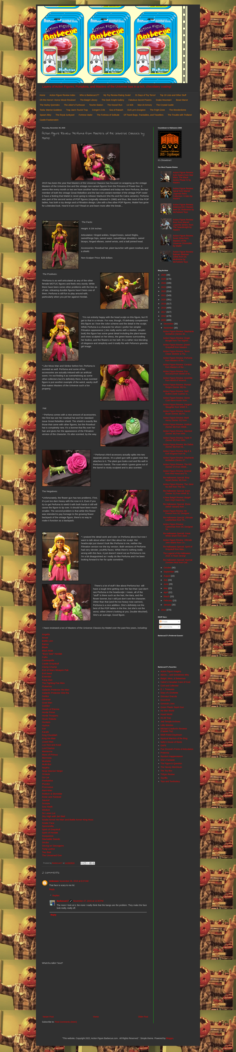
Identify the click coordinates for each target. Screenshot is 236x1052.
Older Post (143, 1017)
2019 (163, 303)
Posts (163, 621)
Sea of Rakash (116, 110)
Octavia (46, 774)
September (169, 571)
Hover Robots (49, 719)
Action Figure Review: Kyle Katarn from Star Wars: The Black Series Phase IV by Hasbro (183, 177)
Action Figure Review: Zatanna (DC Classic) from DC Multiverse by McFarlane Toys (183, 208)
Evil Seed (47, 673)
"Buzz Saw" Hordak (52, 653)
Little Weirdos (167, 725)
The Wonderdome (177, 110)
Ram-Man (47, 790)
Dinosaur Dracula (169, 696)
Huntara (46, 722)
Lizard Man (47, 741)
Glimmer (46, 699)
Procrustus (47, 787)
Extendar (46, 676)
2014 (163, 610)
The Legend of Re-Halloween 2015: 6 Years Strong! (177, 554)
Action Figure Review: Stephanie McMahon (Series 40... (178, 332)
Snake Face (48, 823)
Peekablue (47, 780)
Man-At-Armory (145, 105)
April (166, 592)
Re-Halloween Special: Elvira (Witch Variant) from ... (176, 505)
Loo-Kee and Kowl (51, 745)
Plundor (46, 784)
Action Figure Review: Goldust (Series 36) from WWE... (177, 425)
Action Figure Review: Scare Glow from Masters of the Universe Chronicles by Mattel (183, 240)
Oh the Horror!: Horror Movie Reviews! (58, 100)
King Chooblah (49, 735)
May (166, 588)
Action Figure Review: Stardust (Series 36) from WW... (177, 432)
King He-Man (49, 738)
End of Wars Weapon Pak (55, 670)
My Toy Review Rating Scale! (117, 95)
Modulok (46, 761)
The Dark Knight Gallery (113, 100)
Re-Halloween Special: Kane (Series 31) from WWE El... (177, 492)
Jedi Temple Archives (170, 721)
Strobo (45, 842)
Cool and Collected (169, 685)
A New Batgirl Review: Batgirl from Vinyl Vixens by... (176, 498)
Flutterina (47, 686)
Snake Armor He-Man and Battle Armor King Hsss (67, 819)
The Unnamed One (52, 855)
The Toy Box (166, 770)
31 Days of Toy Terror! (145, 95)
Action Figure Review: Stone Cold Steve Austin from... (176, 399)
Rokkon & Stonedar (52, 793)
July (166, 580)
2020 (163, 299)
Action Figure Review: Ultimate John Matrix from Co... (177, 541)
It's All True (166, 718)
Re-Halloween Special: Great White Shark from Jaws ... (176, 534)
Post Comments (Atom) (66, 1022)
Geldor (45, 696)
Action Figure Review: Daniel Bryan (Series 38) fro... (176, 412)
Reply (52, 889)
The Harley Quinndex (50, 105)
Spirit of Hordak (50, 832)
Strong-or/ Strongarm (53, 845)
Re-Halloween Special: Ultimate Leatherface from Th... (178, 518)
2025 (163, 279)
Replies (55, 895)
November (169, 328)
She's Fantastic (168, 760)
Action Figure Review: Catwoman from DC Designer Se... (178, 527)
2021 (163, 295)
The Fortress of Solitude (108, 115)
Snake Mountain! (164, 100)
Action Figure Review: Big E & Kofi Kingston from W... (177, 452)
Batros (45, 644)
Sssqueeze (47, 836)
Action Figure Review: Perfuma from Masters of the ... (177, 359)
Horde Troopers (50, 715)
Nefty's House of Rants (171, 742)
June (166, 584)
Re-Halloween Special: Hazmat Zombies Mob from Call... (177, 561)
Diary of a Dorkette (169, 693)
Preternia (165, 753)
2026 (163, 275)
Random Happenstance (172, 756)
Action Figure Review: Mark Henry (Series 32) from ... (176, 419)
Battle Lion (47, 641)
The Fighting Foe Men (53, 683)
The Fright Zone (157, 110)
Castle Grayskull (50, 663)
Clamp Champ (49, 667)
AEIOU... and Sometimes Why (175, 675)
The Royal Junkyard (65, 115)
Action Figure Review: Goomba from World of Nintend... (177, 379)
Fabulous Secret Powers (140, 100)
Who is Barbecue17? (89, 95)
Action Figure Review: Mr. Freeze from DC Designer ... (177, 512)
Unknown (54, 881)
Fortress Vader (86, 115)
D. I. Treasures (167, 689)
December (169, 323)
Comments (166, 627)
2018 (163, 307)
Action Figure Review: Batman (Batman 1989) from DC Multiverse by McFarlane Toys (183, 257)
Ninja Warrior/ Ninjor (52, 771)
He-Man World (167, 710)
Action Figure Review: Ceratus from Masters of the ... (177, 365)
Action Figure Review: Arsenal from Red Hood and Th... (177, 472)
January (168, 604)
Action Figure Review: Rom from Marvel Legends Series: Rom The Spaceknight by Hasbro (183, 224)
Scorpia (46, 803)
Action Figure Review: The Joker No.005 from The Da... (178, 485)
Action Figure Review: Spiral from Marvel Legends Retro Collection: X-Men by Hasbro (183, 193)
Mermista (46, 758)
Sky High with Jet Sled (53, 816)
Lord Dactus (48, 748)
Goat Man (47, 702)
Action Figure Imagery (171, 671)
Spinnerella (48, 826)
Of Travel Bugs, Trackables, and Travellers (143, 115)
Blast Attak (47, 650)
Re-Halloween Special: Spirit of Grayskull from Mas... (177, 547)
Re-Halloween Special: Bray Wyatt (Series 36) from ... (176, 478)
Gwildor (46, 705)
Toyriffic (164, 778)
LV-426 (130, 105)
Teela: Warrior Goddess (51, 110)
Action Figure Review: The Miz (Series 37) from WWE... (177, 465)
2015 (163, 320)
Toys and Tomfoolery (170, 781)
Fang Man (47, 680)
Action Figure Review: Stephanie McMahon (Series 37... (178, 458)
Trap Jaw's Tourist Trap (77, 110)
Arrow (45, 637)
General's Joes (168, 703)
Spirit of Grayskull (51, 829)
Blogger (169, 1038)
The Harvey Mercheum (171, 767)
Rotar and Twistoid (51, 797)
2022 (163, 291)
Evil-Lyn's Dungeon (136, 110)
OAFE (163, 745)
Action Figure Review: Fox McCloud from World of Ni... (177, 372)
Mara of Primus (50, 754)
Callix (45, 657)
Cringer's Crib (98, 110)
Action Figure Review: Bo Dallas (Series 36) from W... (178, 445)
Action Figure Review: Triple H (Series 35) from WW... (177, 439)
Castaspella (48, 660)
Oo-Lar (45, 777)
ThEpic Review (168, 774)
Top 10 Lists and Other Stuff (173, 95)
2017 (163, 312)
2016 (163, 316)
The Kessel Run (114, 105)
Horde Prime (48, 712)
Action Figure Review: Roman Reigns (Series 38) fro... (177, 385)
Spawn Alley (45, 115)
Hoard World (166, 714)
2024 (163, 283)
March (167, 596)
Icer (44, 728)
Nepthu (46, 767)
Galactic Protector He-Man (55, 689)
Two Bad (46, 852)
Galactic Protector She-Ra (55, 693)
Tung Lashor (48, 849)
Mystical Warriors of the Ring (174, 738)
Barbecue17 (63, 901)
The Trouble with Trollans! (180, 115)
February (168, 600)
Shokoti (46, 810)
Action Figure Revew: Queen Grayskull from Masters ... (176, 345)
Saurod (46, 800)
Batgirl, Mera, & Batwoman (173, 678)
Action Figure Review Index (62, 95)
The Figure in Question (171, 763)
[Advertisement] (95, 990)
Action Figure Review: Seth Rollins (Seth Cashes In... (176, 392)
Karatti (45, 732)
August (167, 576)
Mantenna (47, 751)
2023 (163, 287)
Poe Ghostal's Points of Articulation (177, 749)
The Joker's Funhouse (74, 105)
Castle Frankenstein (49, 120)
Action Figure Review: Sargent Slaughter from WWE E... (177, 405)
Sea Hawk (47, 806)
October (168, 567)
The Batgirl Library (88, 100)
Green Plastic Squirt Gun (172, 707)
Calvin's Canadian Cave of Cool (175, 682)
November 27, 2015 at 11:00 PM (88, 901)
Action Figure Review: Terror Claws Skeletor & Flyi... (176, 352)
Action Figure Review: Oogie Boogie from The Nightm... (176, 339)
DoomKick (165, 700)
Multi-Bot (46, 764)
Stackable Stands (51, 839)
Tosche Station (96, 105)
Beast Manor (182, 100)
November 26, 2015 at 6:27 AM (74, 881)
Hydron (46, 725)
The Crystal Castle (165, 105)
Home (42, 95)
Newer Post (48, 1017)
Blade (45, 647)
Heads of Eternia (50, 709)
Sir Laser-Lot (48, 813)
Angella (46, 634)
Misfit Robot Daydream (171, 735)
